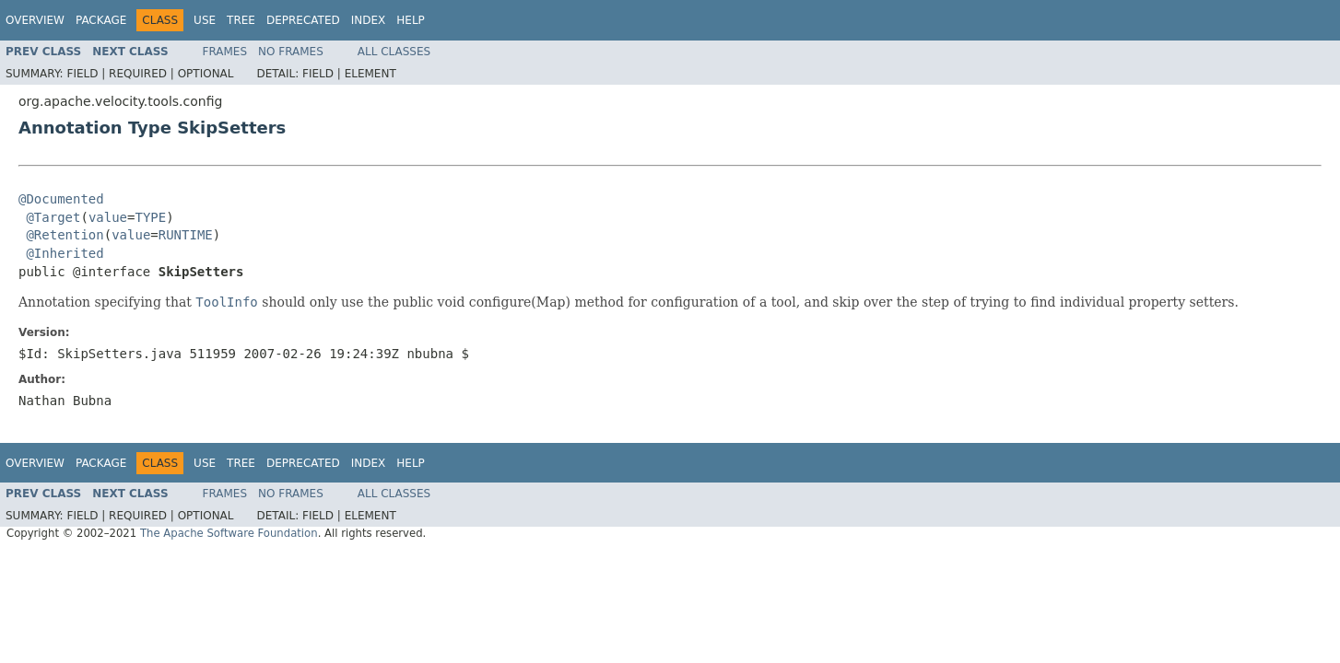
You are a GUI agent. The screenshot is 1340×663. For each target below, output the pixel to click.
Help (410, 20)
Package (101, 20)
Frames (225, 51)
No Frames (290, 51)
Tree (241, 20)
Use (205, 20)
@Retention (64, 234)
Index (368, 20)
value (107, 217)
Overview (35, 20)
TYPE (150, 217)
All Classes (394, 51)
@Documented (61, 199)
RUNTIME (186, 234)
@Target (53, 217)
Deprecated (303, 20)
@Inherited (64, 253)
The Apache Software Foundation (229, 533)
